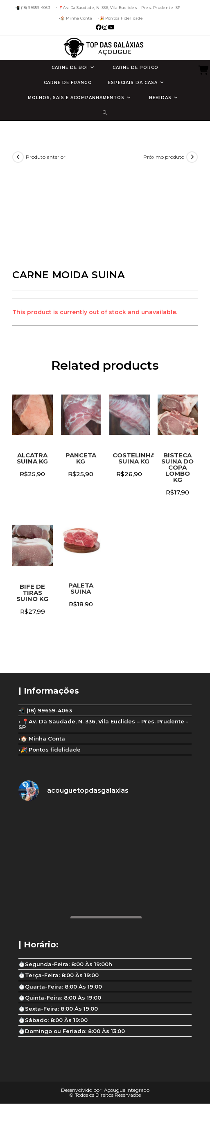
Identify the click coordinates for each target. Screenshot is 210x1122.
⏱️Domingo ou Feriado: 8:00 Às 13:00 (71, 1031)
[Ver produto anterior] (18, 157)
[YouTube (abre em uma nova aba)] (111, 27)
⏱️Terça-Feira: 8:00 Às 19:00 (58, 975)
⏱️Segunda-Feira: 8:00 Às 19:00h (65, 964)
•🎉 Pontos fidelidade (120, 18)
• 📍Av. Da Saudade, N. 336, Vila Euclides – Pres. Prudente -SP (118, 7)
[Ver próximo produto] (192, 157)
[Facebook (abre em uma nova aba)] (98, 27)
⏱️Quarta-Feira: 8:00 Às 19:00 (60, 986)
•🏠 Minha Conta (76, 18)
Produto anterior (45, 157)
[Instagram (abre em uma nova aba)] (105, 27)
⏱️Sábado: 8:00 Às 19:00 (53, 1020)
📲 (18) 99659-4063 (32, 7)
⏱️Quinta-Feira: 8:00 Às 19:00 (59, 997)
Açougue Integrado (126, 1090)
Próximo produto (163, 157)
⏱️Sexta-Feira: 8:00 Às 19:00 (58, 1008)
